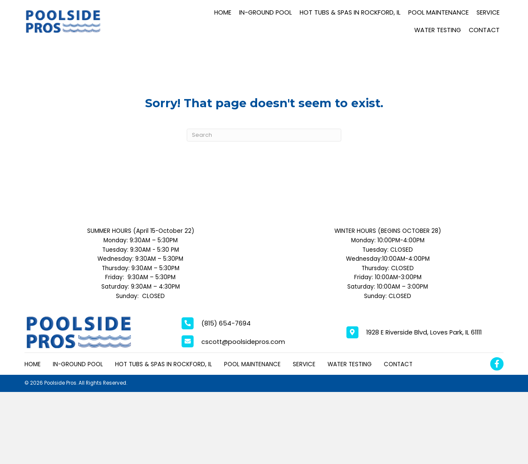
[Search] (264, 135)
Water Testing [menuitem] (350, 364)
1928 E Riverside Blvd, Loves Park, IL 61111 (424, 332)
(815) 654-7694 (226, 323)
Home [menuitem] (32, 364)
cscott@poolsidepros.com (243, 341)
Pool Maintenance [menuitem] (252, 364)
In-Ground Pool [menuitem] (78, 364)
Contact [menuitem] (398, 364)
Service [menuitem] (304, 364)
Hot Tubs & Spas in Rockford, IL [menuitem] (163, 364)
